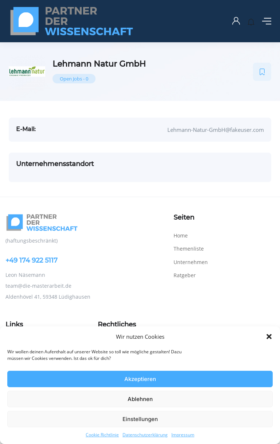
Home (181, 235)
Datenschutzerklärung (145, 435)
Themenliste (189, 248)
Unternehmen (191, 262)
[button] (269, 336)
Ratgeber (185, 275)
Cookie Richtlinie (102, 435)
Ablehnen (140, 399)
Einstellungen (140, 419)
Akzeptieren (140, 379)
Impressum (182, 435)
